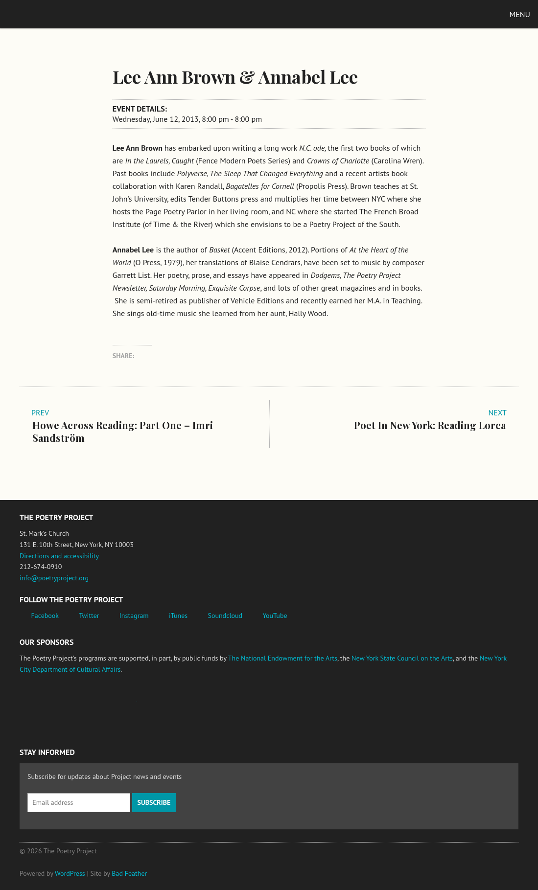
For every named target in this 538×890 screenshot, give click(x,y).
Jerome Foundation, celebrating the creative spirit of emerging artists (110, 706)
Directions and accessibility (59, 555)
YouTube (274, 615)
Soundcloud (225, 615)
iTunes (178, 615)
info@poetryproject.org (54, 577)
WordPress (70, 873)
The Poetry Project (53, 14)
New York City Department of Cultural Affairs (215, 706)
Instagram (134, 615)
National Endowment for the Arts (46, 706)
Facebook (45, 615)
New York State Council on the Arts (402, 658)
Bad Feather (129, 873)
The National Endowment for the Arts (282, 658)
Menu (520, 14)
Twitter (89, 615)
